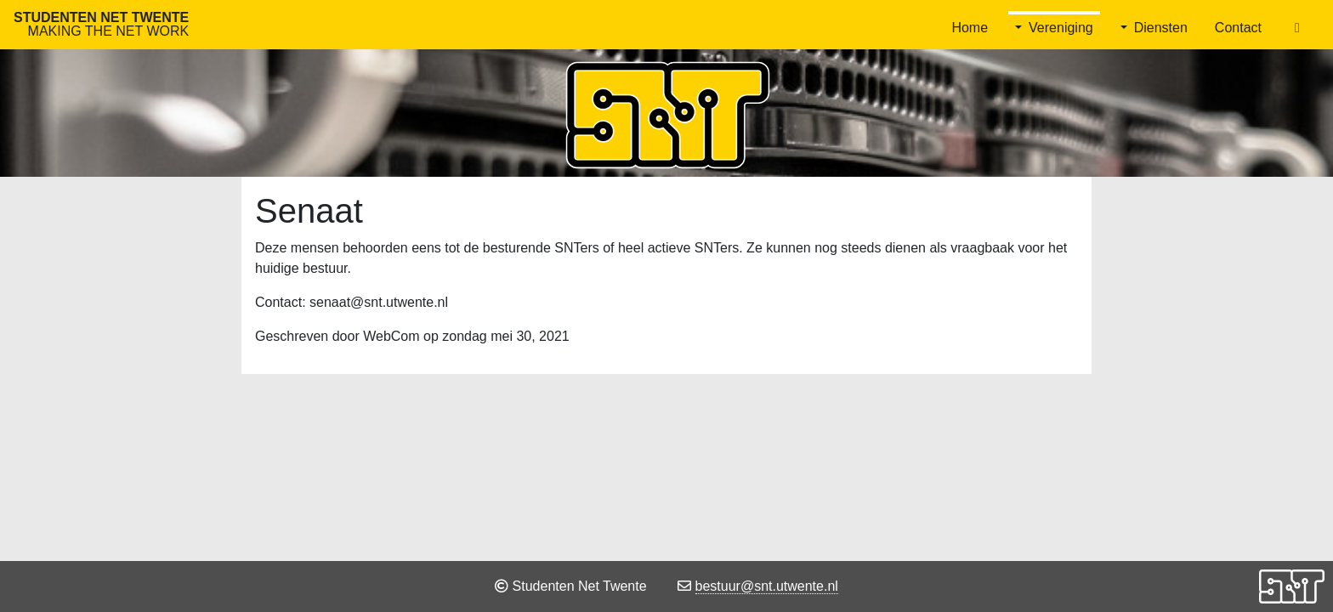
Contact (1238, 27)
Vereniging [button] (1061, 27)
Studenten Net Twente (101, 24)
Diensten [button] (1161, 27)
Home (969, 27)
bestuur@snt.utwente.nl (766, 586)
